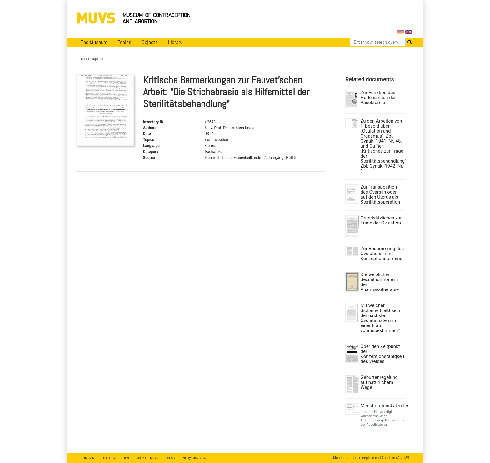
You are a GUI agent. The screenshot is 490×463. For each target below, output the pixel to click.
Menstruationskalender (383, 405)
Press (170, 457)
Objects (150, 42)
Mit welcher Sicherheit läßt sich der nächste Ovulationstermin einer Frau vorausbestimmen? (380, 318)
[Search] (378, 42)
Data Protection (116, 457)
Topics (124, 42)
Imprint (90, 457)
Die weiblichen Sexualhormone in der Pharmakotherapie (380, 282)
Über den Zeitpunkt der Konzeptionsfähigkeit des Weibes (383, 354)
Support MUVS (147, 457)
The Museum (94, 42)
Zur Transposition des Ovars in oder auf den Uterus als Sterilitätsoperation (380, 194)
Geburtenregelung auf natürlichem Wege (379, 382)
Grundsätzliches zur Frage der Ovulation (381, 220)
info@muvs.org (194, 457)
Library (175, 42)
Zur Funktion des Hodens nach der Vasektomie (378, 97)
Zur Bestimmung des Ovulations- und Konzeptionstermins (382, 253)
